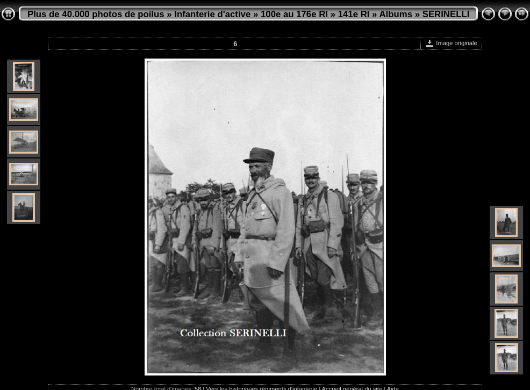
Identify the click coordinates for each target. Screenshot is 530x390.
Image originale (451, 43)
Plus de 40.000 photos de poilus (95, 14)
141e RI (354, 14)
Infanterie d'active (212, 14)
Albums (395, 14)
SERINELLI (446, 14)
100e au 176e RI (294, 14)
